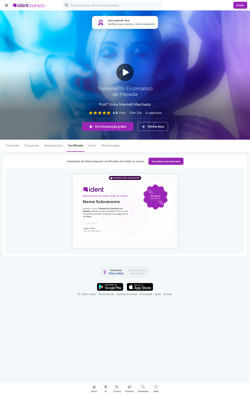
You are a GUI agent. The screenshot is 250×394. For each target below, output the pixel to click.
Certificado (75, 145)
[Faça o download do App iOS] (140, 286)
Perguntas (32, 145)
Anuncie (167, 294)
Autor (92, 145)
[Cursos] (117, 388)
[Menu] (7, 5)
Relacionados (111, 145)
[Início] (94, 388)
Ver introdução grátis (107, 126)
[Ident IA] (105, 388)
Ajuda (158, 294)
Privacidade (146, 294)
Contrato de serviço (127, 294)
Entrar (240, 5)
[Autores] (129, 388)
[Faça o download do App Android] (110, 286)
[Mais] (156, 388)
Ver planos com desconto (166, 161)
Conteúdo (12, 145)
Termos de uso (106, 294)
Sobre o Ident (88, 294)
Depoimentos (53, 145)
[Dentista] (143, 388)
